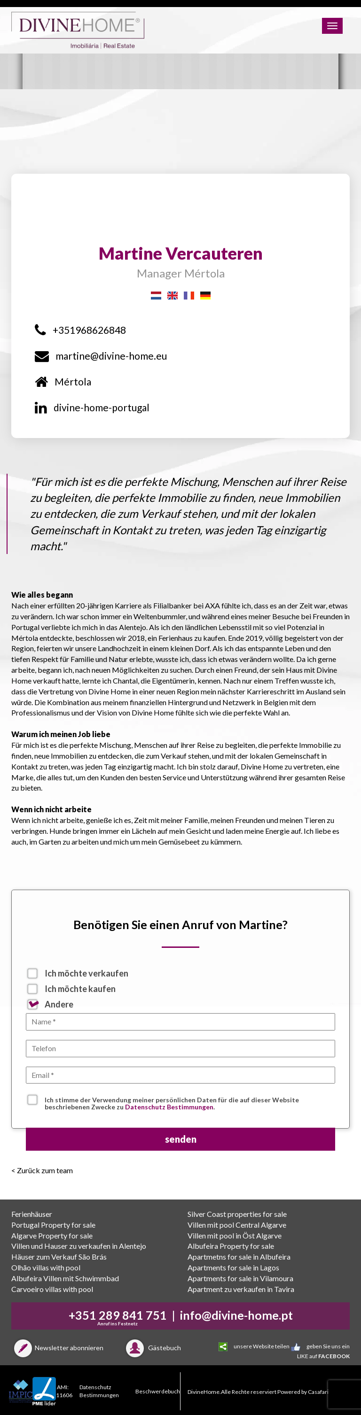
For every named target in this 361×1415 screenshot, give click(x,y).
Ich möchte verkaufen (86, 973)
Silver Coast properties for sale (237, 1213)
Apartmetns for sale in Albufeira (239, 1256)
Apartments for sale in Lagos (233, 1267)
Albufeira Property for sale (231, 1245)
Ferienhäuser (31, 1213)
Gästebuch (152, 1348)
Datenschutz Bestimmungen (169, 1107)
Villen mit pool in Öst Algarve (235, 1235)
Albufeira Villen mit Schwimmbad (65, 1278)
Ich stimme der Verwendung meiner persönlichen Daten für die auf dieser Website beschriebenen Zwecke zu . (172, 1101)
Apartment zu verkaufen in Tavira (241, 1288)
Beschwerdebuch (157, 1391)
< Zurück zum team (42, 1170)
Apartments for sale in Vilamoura (240, 1278)
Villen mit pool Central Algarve (237, 1224)
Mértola (63, 381)
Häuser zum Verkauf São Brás (59, 1256)
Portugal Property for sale (53, 1224)
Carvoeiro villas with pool (52, 1288)
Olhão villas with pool (45, 1267)
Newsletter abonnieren (57, 1348)
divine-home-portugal (92, 407)
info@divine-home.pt (236, 1315)
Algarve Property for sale (52, 1235)
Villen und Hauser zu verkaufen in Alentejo (78, 1245)
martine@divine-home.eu (101, 355)
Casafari (318, 1391)
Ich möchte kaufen (80, 989)
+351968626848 (80, 330)
